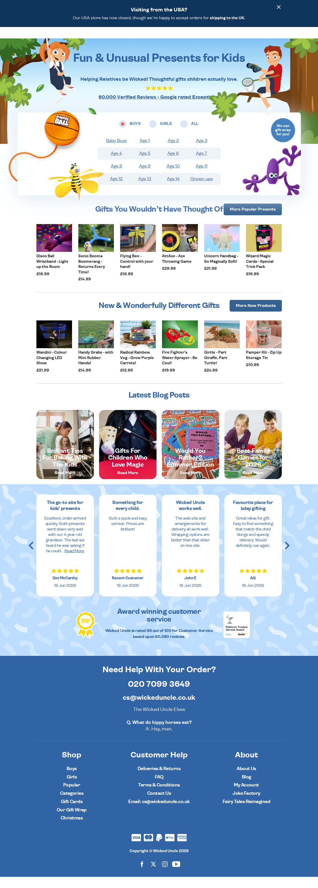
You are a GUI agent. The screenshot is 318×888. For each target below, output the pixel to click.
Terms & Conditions (159, 796)
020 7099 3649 (159, 695)
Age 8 (116, 177)
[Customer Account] (266, 38)
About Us (246, 779)
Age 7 (201, 165)
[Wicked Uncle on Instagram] (165, 875)
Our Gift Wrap (72, 821)
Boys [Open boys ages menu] (124, 38)
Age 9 (145, 177)
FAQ (159, 788)
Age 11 (201, 177)
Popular (203, 38)
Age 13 (144, 190)
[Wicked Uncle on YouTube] (176, 875)
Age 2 (173, 152)
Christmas (72, 829)
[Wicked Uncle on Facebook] (142, 875)
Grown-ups (201, 190)
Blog (246, 788)
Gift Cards (72, 812)
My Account (246, 796)
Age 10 (173, 177)
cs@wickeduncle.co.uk (159, 708)
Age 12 (116, 190)
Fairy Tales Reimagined (246, 812)
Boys (72, 779)
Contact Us (159, 804)
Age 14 (173, 190)
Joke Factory (246, 804)
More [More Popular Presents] (253, 220)
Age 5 (144, 165)
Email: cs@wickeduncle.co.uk (159, 812)
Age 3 (201, 152)
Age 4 (116, 165)
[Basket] (280, 38)
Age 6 (173, 165)
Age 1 (145, 152)
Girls (72, 788)
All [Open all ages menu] (158, 38)
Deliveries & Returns (159, 779)
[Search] (251, 38)
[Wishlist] (236, 38)
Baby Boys (116, 152)
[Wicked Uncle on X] (153, 875)
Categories (179, 38)
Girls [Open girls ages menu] (142, 38)
